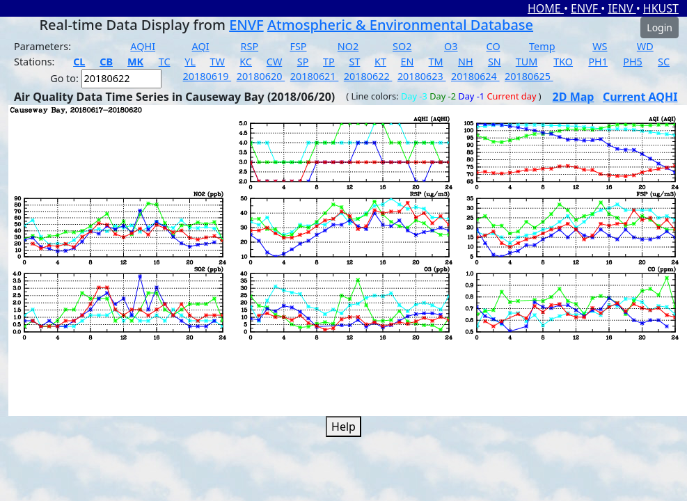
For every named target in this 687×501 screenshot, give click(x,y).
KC (245, 61)
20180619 (207, 76)
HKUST (661, 8)
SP (303, 61)
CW (274, 61)
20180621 (314, 76)
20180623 (421, 76)
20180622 (368, 76)
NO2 (348, 46)
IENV (621, 8)
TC (165, 61)
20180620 (261, 76)
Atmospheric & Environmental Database (400, 24)
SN (494, 61)
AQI (201, 46)
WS (599, 46)
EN (407, 61)
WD (645, 46)
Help (343, 426)
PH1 (598, 61)
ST (354, 61)
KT (380, 61)
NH (465, 61)
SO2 (402, 46)
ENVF (586, 8)
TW (217, 61)
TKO (563, 61)
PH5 (632, 61)
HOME (546, 8)
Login (659, 27)
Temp (542, 46)
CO (493, 46)
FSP (298, 46)
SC (664, 61)
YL (190, 61)
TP (329, 61)
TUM (527, 61)
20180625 (529, 76)
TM (436, 61)
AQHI (142, 46)
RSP (250, 46)
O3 (450, 46)
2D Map (573, 96)
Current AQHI (640, 96)
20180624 (475, 76)
